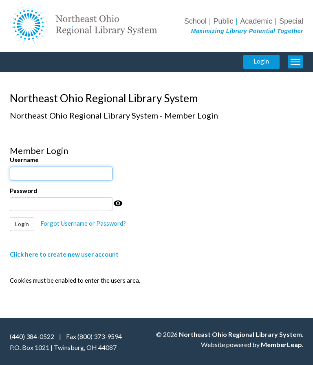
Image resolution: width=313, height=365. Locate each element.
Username (24, 159)
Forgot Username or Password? (83, 223)
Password (23, 190)
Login (261, 61)
